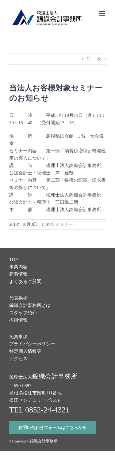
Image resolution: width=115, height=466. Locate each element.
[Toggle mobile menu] (102, 13)
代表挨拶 (18, 298)
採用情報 (18, 320)
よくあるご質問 (25, 281)
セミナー (64, 224)
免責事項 (18, 336)
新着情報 (18, 274)
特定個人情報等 (25, 351)
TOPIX (47, 224)
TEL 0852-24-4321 (39, 409)
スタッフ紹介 (23, 312)
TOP (13, 259)
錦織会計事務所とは (30, 305)
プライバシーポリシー (32, 343)
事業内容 (18, 266)
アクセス (18, 358)
